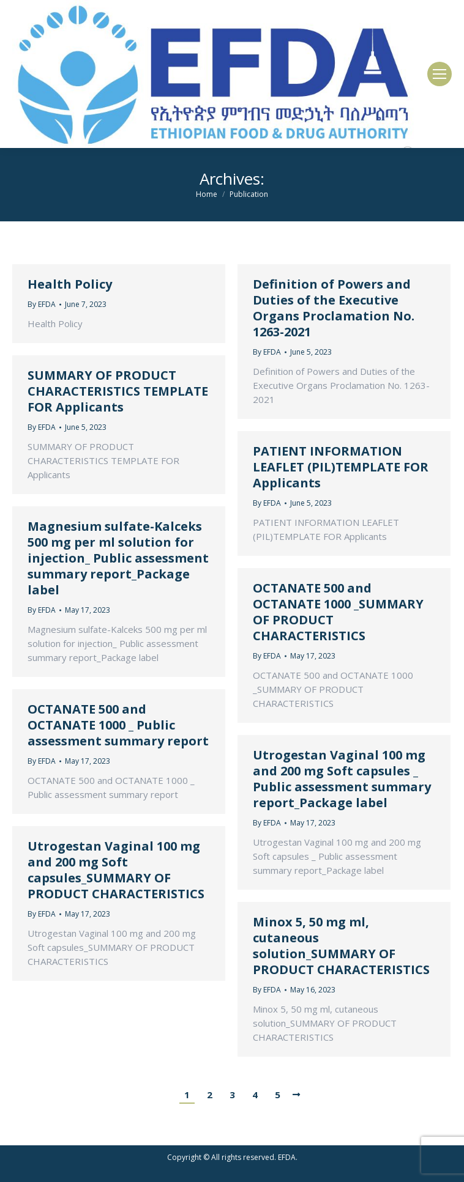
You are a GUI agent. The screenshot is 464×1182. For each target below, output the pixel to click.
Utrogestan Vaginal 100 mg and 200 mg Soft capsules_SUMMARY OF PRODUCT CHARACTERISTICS (116, 870)
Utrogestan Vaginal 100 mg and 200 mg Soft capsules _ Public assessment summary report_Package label (342, 779)
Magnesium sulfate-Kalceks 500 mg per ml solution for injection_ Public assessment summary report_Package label (118, 558)
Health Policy (70, 284)
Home (206, 194)
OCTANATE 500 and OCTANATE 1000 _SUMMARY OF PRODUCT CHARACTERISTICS (338, 612)
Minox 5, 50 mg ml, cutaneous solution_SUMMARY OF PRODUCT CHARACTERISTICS (341, 946)
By (42, 304)
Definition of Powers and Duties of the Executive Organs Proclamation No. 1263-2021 (333, 308)
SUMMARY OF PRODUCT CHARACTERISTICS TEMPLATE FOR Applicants (118, 391)
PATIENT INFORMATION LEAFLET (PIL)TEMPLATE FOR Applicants (340, 467)
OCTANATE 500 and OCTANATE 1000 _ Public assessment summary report (118, 725)
